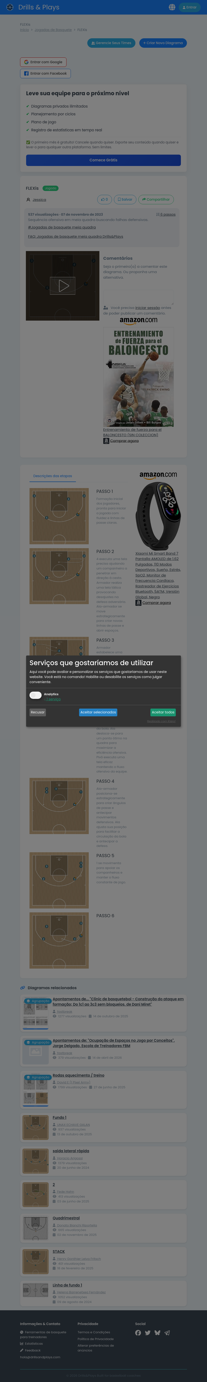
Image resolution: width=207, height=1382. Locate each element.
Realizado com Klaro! (161, 721)
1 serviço (52, 699)
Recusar (38, 712)
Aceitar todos (163, 712)
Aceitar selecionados (98, 712)
